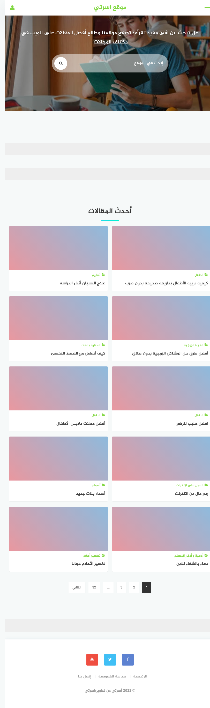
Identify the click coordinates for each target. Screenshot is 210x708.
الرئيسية (135, 677)
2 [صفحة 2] (129, 588)
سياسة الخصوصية (107, 677)
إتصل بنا (79, 677)
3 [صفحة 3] (116, 588)
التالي (72, 588)
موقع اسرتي (105, 8)
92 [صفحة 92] (89, 588)
